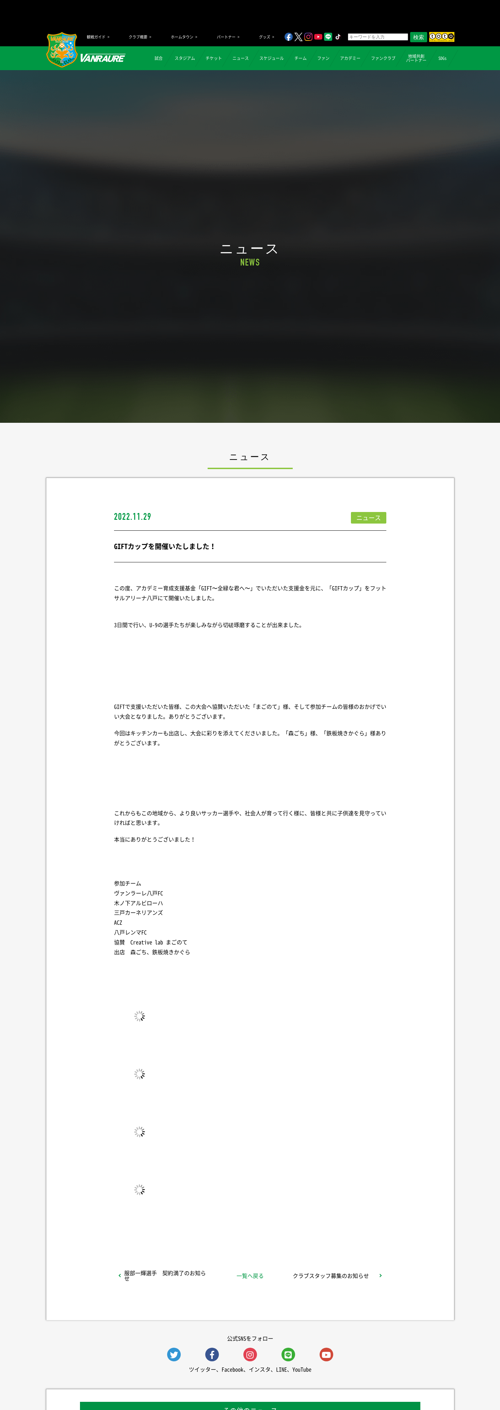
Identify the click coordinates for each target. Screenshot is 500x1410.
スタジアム (185, 58)
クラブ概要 (138, 37)
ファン (323, 58)
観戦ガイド (96, 37)
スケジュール (271, 58)
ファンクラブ (383, 58)
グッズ (264, 37)
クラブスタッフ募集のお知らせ (331, 1275)
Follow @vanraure (318, 1228)
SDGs (442, 58)
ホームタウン (182, 37)
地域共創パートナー (416, 58)
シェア (168, 1228)
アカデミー (350, 58)
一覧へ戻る (250, 1275)
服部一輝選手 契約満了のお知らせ (165, 1275)
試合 (159, 58)
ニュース (240, 58)
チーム (300, 58)
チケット (214, 58)
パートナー (226, 37)
